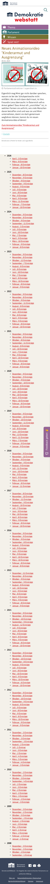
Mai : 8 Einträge (19, 315)
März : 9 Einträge (20, 321)
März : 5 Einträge (20, 759)
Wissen (12, 37)
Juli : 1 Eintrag (18, 747)
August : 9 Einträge (21, 186)
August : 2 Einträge (21, 744)
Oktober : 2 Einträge (21, 852)
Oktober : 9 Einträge (21, 180)
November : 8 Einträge (22, 217)
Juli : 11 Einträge (20, 468)
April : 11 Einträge (20, 437)
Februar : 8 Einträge (21, 164)
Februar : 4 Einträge (21, 762)
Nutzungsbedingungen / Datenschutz (29, 878)
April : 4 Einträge (19, 756)
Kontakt (35, 865)
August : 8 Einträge (21, 266)
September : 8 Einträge (22, 542)
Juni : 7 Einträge (19, 352)
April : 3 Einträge (19, 158)
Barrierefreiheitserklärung (16, 881)
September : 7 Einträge (22, 263)
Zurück (6, 134)
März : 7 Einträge (20, 440)
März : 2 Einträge (20, 833)
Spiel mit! (13, 42)
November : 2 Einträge (22, 812)
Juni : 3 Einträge (19, 750)
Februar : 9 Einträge (21, 244)
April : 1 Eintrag (19, 830)
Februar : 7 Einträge (21, 204)
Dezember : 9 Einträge (22, 214)
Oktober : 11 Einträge (21, 499)
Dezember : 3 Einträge (22, 732)
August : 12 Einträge (21, 625)
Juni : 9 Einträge (19, 511)
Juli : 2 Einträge (19, 784)
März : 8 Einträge (20, 161)
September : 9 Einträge (22, 183)
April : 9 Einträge (19, 198)
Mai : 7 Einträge (19, 235)
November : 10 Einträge (22, 417)
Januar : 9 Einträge (20, 287)
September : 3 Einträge (22, 741)
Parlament (13, 32)
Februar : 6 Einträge (21, 682)
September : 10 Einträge (23, 383)
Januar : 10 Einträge (21, 167)
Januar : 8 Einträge (20, 247)
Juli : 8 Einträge (19, 269)
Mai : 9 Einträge (19, 195)
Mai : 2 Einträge (19, 753)
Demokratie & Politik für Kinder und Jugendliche (17, 140)
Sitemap (30, 881)
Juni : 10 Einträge (20, 232)
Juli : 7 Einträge (19, 508)
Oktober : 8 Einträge (21, 340)
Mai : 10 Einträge (20, 394)
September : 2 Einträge (22, 818)
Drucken (39, 865)
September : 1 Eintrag (22, 855)
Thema (11, 27)
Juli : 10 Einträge (20, 349)
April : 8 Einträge (19, 278)
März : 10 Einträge (20, 241)
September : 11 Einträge (23, 223)
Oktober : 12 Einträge (21, 260)
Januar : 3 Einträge (20, 765)
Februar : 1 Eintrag (20, 836)
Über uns (12, 878)
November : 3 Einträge (22, 775)
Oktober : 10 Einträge (21, 419)
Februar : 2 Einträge (21, 799)
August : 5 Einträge (21, 226)
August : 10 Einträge (21, 505)
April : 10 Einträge (20, 358)
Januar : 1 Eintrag (20, 839)
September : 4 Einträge (22, 781)
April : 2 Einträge (19, 793)
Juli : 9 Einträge (19, 189)
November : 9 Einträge (22, 177)
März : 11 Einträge (20, 201)
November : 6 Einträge (22, 735)
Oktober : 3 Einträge (21, 738)
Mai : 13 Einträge (20, 434)
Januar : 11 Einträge (21, 486)
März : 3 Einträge (20, 796)
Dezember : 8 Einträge (22, 174)
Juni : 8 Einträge (19, 192)
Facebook (30, 865)
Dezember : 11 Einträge (22, 573)
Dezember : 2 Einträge (22, 772)
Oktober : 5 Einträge (21, 815)
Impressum (39, 881)
